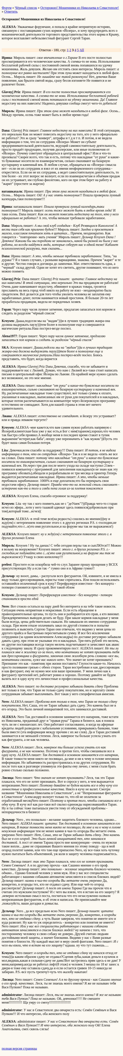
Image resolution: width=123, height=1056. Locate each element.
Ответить (11, 11)
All (82, 50)
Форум (6, 8)
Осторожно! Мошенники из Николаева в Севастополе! (79, 8)
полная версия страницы (19, 1048)
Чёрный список (26, 8)
